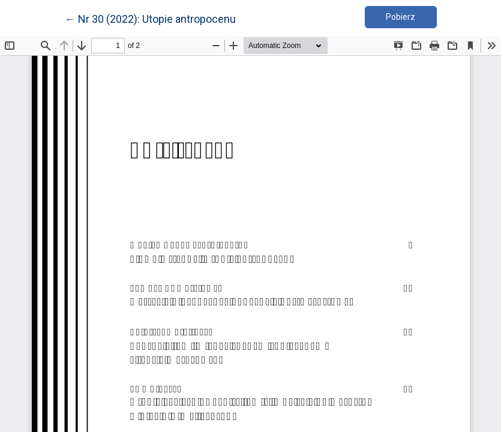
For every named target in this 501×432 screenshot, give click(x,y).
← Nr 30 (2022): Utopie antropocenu (150, 18)
